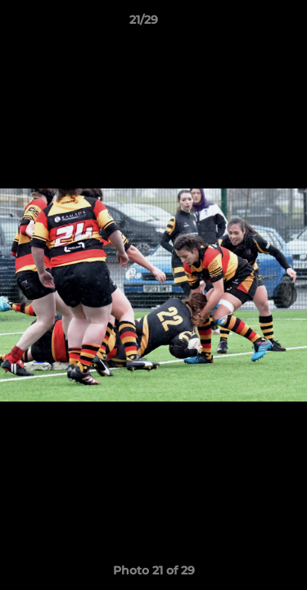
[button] (248, 23)
